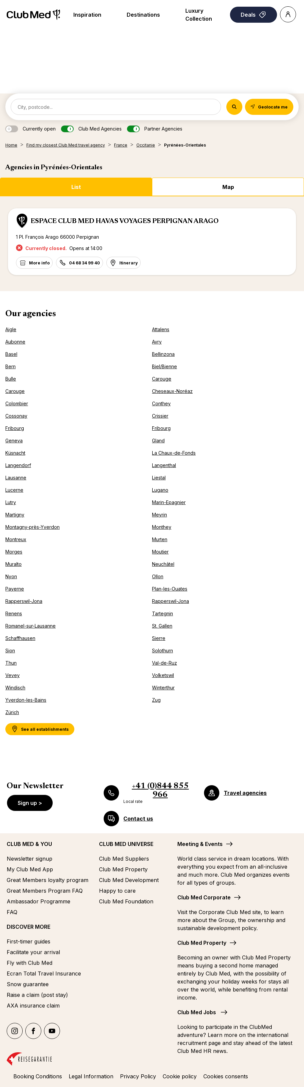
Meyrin (159, 514)
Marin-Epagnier (169, 502)
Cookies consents (225, 1076)
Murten (159, 539)
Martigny (14, 514)
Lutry (10, 502)
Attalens (160, 329)
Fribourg (14, 428)
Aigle (10, 329)
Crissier (160, 416)
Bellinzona (163, 354)
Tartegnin (162, 613)
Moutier (160, 552)
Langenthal (164, 465)
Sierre (158, 638)
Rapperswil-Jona (23, 601)
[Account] (288, 14)
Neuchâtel (163, 564)
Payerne (14, 589)
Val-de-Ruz (164, 663)
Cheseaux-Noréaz (172, 391)
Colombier (16, 403)
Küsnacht (15, 453)
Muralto (13, 564)
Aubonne (15, 342)
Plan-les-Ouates (169, 589)
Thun (11, 663)
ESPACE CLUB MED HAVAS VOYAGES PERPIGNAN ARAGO (125, 221)
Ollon (157, 576)
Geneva (14, 440)
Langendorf (18, 465)
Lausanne (15, 477)
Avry (157, 342)
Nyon (11, 576)
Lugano (160, 490)
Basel (11, 354)
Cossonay (16, 416)
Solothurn (162, 650)
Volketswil (163, 675)
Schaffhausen (20, 638)
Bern (10, 366)
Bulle (10, 379)
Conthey (161, 403)
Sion (10, 650)
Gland (158, 440)
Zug (156, 700)
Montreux (15, 539)
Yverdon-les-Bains (25, 700)
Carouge (161, 379)
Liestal (159, 477)
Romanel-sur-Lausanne (30, 626)
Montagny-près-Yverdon (32, 527)
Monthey (161, 527)
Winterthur (163, 687)
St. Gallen (162, 626)
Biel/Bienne (164, 366)
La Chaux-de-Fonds (174, 453)
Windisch (15, 687)
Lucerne (14, 490)
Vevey (12, 675)
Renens (13, 613)
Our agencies (30, 314)
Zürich (12, 712)
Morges (13, 552)
